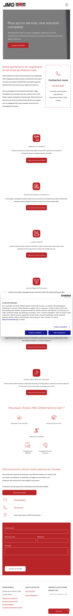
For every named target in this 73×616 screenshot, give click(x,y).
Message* (8, 573)
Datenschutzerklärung (10, 319)
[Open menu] (66, 4)
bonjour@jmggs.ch (20, 500)
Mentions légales (7, 604)
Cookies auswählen (60, 327)
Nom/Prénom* (9, 555)
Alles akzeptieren (59, 332)
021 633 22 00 (58, 86)
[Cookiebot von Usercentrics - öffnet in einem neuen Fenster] (62, 296)
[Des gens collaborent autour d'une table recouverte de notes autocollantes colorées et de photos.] (36, 362)
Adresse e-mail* (10, 564)
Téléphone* (40, 564)
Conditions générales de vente (12, 607)
